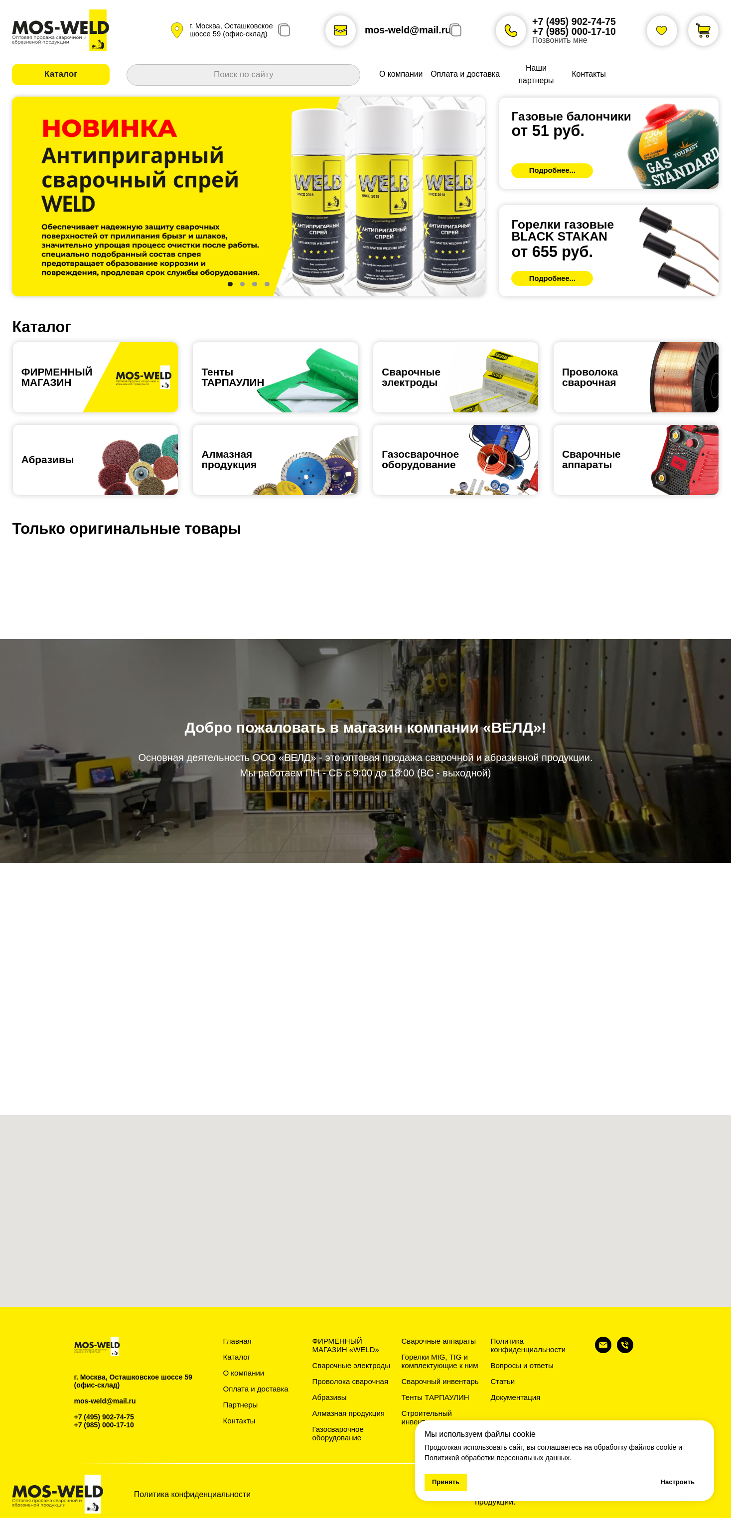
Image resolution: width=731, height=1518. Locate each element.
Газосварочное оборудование (338, 1433)
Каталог (237, 1357)
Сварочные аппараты (439, 1341)
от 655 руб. (551, 251)
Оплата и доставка (256, 1389)
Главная (237, 1341)
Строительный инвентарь (427, 1417)
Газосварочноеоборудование (420, 459)
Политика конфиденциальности (528, 1345)
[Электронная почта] (603, 1350)
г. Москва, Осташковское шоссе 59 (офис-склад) (231, 30)
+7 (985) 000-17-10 (574, 31)
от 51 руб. (547, 130)
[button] (61, 74)
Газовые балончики (571, 116)
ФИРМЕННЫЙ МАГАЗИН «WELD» (345, 1345)
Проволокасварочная (590, 377)
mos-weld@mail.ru (408, 29)
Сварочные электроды (411, 377)
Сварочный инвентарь (440, 1381)
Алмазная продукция (229, 459)
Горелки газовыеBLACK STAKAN (562, 230)
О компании (244, 1373)
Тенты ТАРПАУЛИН (435, 1397)
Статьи (503, 1381)
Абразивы (47, 459)
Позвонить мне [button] (559, 40)
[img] (609, 143)
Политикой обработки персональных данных (497, 1458)
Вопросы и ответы (522, 1365)
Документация (516, 1397)
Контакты (239, 1420)
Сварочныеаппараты (591, 459)
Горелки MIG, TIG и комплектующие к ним (440, 1361)
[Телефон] (625, 1350)
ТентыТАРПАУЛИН (232, 377)
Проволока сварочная (350, 1381)
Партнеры (240, 1404)
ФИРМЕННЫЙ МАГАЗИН (57, 377)
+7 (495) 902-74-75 (574, 21)
